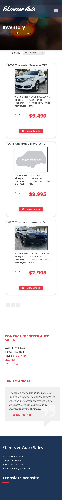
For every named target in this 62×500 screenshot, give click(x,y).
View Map (10, 359)
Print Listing (11, 363)
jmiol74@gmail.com (20, 468)
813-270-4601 (20, 355)
